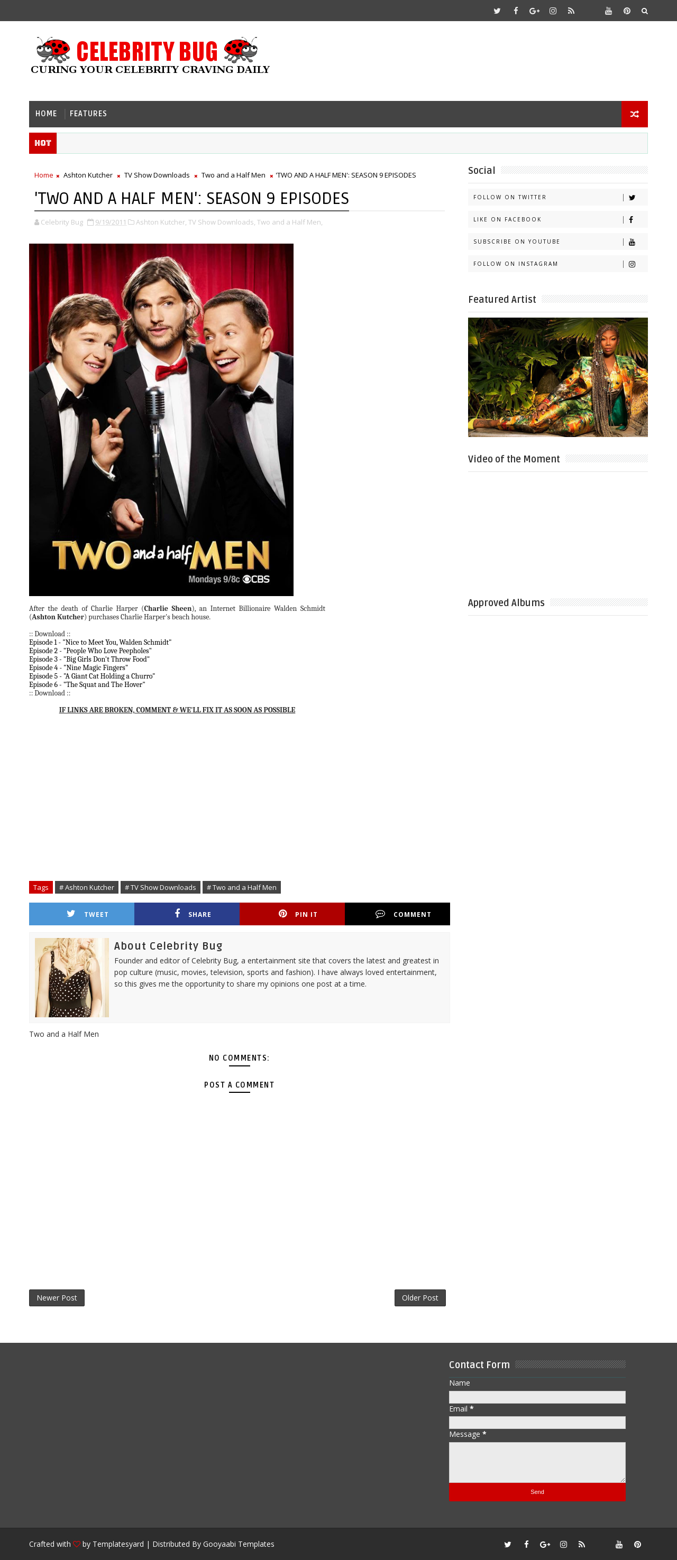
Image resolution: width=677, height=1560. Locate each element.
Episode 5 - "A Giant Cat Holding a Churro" (92, 676)
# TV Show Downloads (160, 887)
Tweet (88, 914)
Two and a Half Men (234, 175)
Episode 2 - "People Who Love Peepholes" (90, 650)
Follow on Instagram (560, 264)
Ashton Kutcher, (161, 222)
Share (193, 914)
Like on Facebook (560, 220)
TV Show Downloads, (221, 222)
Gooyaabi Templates (239, 1544)
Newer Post (56, 1298)
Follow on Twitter (560, 197)
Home (46, 113)
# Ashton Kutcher (86, 887)
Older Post (420, 1298)
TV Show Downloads (157, 175)
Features (88, 113)
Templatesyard (118, 1544)
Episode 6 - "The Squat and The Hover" (87, 684)
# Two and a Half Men (242, 887)
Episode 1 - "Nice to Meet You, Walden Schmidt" (100, 642)
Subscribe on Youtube (560, 242)
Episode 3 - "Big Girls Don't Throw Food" (89, 659)
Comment (404, 914)
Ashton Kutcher (88, 175)
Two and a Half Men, (290, 222)
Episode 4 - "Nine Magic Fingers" (78, 667)
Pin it (298, 914)
